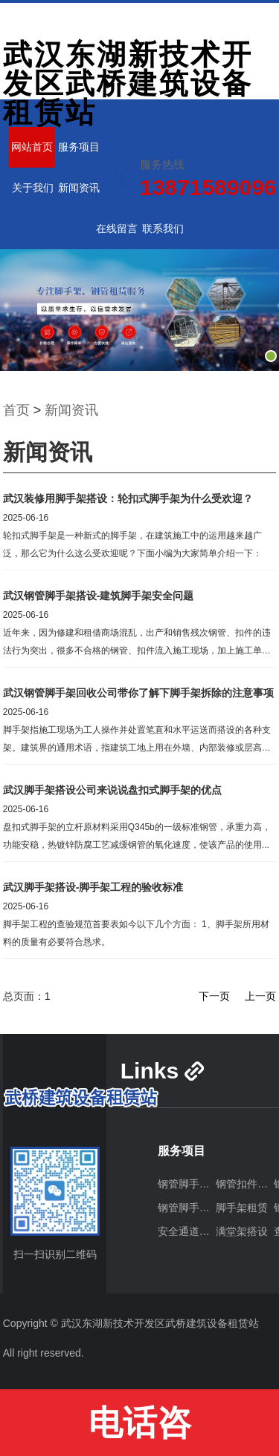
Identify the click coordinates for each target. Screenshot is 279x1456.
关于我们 (33, 188)
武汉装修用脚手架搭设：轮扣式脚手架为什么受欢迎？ (128, 498)
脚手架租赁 (242, 1207)
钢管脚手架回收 (187, 1207)
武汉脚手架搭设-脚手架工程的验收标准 (93, 887)
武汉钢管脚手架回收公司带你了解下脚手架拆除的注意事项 (138, 693)
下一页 (214, 996)
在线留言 (117, 228)
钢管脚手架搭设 (187, 1184)
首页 (16, 410)
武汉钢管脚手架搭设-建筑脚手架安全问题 (98, 596)
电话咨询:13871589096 (139, 1429)
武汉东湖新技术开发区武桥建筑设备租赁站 (128, 83)
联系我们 (163, 228)
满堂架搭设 (242, 1231)
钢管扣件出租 (245, 1184)
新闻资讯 (79, 188)
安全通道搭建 (187, 1231)
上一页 (260, 996)
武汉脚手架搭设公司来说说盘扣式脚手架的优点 (112, 790)
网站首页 (32, 147)
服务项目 (79, 147)
